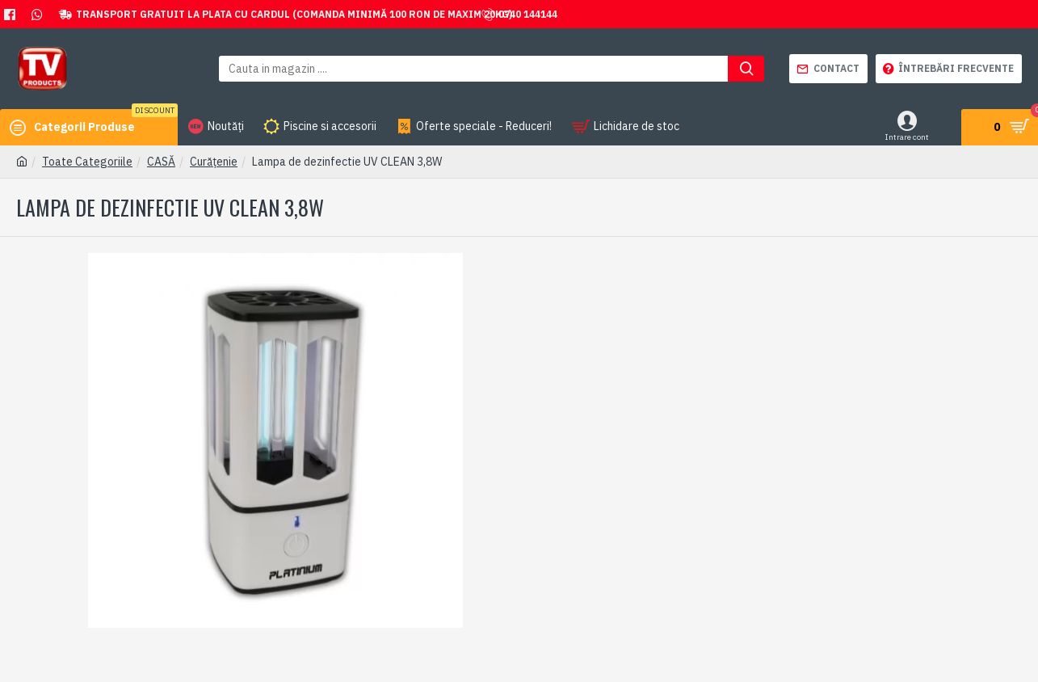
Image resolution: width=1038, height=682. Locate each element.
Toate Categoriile (87, 161)
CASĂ (161, 161)
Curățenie (213, 161)
